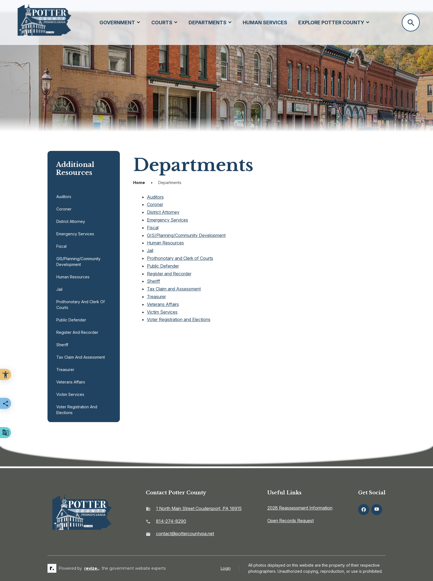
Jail (59, 289)
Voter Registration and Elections (76, 409)
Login (226, 568)
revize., (91, 568)
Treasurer (65, 369)
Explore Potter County (331, 22)
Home (139, 182)
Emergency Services (75, 233)
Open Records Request (290, 520)
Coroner (64, 209)
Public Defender (71, 320)
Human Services (265, 22)
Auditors (63, 196)
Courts (161, 22)
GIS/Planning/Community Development (78, 261)
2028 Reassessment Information (299, 508)
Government (117, 22)
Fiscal (61, 246)
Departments (207, 22)
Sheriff (62, 344)
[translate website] (5, 432)
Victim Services (70, 394)
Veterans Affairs (70, 382)
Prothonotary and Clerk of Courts (80, 304)
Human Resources (72, 276)
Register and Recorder (77, 332)
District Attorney (70, 221)
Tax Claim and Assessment (80, 357)
